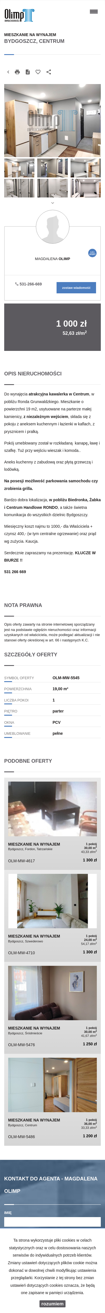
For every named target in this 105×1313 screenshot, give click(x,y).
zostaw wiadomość (76, 287)
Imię (8, 1213)
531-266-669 (28, 284)
